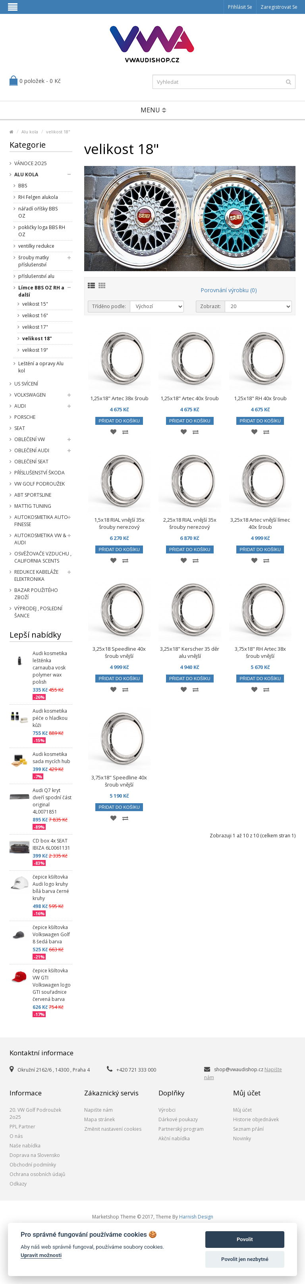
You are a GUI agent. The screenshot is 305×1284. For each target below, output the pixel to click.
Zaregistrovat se (279, 7)
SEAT (19, 428)
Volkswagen (30, 394)
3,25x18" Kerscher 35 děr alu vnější (189, 652)
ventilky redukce (36, 246)
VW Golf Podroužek (39, 483)
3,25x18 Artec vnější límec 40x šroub (260, 523)
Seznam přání (248, 1129)
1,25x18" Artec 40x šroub (189, 398)
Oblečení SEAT (31, 461)
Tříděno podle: (109, 306)
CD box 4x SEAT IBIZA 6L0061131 (51, 844)
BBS (22, 185)
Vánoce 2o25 (30, 163)
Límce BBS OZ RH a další (41, 291)
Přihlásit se (240, 7)
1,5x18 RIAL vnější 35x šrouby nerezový (119, 523)
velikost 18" (58, 132)
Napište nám (98, 1110)
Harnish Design (196, 1216)
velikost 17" (35, 327)
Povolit (245, 1239)
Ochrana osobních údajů (37, 1174)
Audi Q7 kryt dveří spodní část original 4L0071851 (52, 801)
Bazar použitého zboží (36, 594)
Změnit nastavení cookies (112, 1129)
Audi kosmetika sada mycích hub (51, 758)
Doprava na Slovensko (35, 1155)
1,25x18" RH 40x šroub (260, 398)
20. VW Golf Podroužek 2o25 (35, 1113)
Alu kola (29, 132)
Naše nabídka (25, 1145)
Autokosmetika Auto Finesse (41, 521)
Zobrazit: (210, 306)
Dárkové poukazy (178, 1119)
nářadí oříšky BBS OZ (38, 212)
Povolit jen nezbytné (244, 1259)
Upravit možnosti (41, 1255)
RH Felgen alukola (38, 197)
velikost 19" (35, 350)
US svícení (26, 383)
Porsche (24, 417)
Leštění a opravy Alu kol (41, 367)
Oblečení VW (29, 439)
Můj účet (242, 1110)
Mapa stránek (99, 1119)
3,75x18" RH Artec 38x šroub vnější (260, 652)
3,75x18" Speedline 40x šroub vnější (119, 781)
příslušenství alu (36, 276)
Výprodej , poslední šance (38, 612)
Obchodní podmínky (33, 1164)
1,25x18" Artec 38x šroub (119, 398)
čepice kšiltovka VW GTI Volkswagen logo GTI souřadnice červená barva (52, 985)
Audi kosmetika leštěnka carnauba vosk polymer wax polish (50, 667)
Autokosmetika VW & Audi (40, 539)
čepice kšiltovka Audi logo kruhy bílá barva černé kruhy (51, 887)
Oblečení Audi (31, 450)
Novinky (242, 1138)
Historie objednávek (256, 1119)
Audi (20, 406)
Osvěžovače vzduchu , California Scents (42, 557)
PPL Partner (22, 1126)
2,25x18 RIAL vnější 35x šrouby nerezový (189, 523)
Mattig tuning (32, 506)
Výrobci (167, 1110)
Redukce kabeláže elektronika (36, 575)
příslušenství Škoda (39, 472)
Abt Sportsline (32, 495)
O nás (16, 1136)
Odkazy (18, 1183)
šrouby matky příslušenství (33, 261)
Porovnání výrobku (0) (229, 290)
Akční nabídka (174, 1138)
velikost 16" (35, 315)
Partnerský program (181, 1129)
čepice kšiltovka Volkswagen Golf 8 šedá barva (51, 934)
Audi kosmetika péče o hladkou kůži (50, 718)
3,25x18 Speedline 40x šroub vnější (119, 652)
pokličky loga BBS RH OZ (41, 231)
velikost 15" (35, 304)
